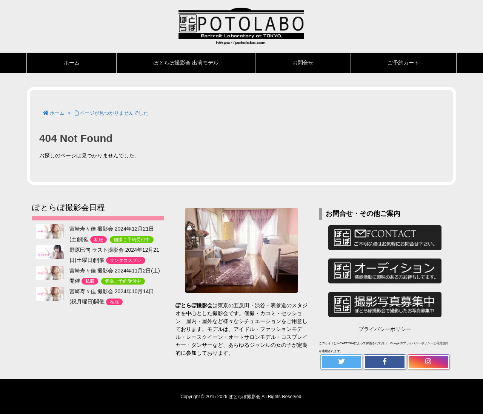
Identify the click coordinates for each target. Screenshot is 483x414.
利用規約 (442, 343)
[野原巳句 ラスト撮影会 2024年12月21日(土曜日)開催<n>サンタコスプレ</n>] (50, 252)
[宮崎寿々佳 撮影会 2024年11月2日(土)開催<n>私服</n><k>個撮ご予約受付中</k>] (50, 273)
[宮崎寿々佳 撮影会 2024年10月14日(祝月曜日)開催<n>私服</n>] (50, 294)
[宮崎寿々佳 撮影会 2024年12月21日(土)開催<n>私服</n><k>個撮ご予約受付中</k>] (50, 231)
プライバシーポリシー (384, 329)
